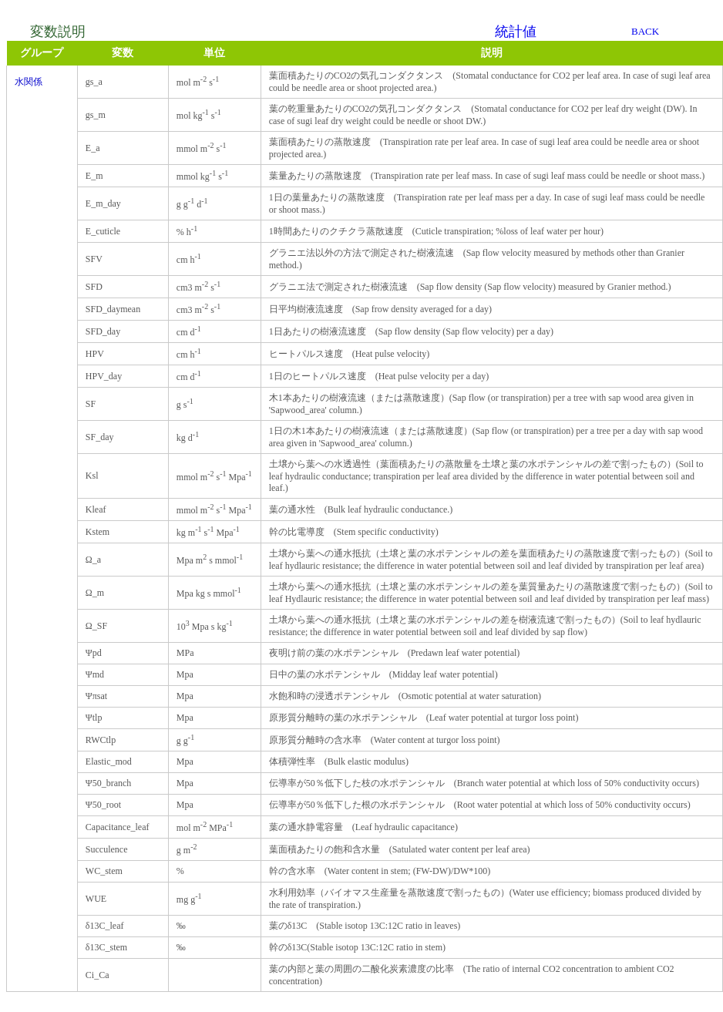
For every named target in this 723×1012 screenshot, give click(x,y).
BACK (645, 31)
